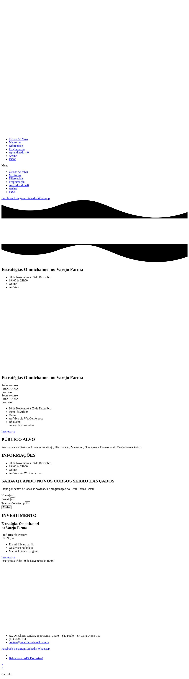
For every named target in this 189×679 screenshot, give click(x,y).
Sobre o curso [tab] (9, 385)
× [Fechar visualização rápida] (2, 664)
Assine (13, 155)
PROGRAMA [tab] (9, 388)
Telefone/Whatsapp (13, 503)
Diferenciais (16, 145)
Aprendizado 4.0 (19, 152)
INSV (12, 159)
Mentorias (15, 142)
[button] (94, 165)
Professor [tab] (7, 392)
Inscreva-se (8, 557)
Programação (16, 149)
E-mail (5, 499)
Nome (5, 495)
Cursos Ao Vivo (18, 139)
